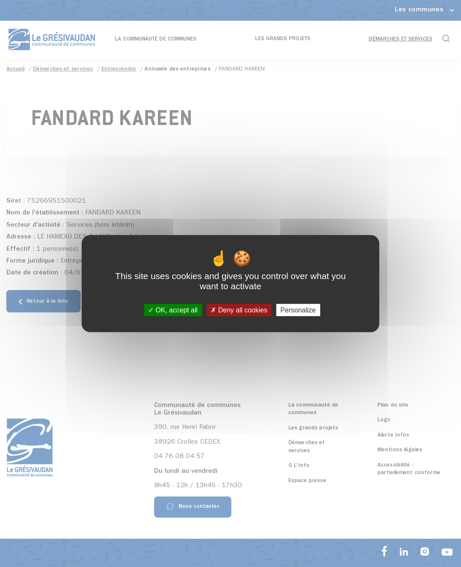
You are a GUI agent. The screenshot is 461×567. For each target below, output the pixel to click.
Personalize (298, 310)
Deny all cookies (239, 310)
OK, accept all (173, 310)
